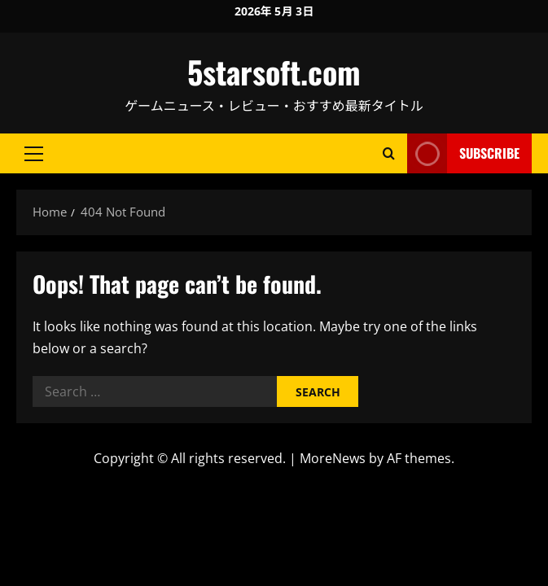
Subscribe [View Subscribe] (463, 153)
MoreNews (333, 458)
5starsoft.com (274, 71)
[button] (33, 154)
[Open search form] (389, 153)
